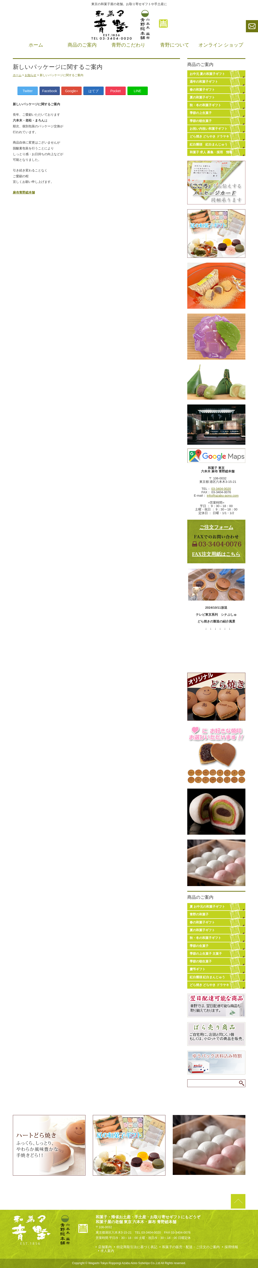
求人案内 (107, 1251)
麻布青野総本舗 (24, 192)
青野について (174, 45)
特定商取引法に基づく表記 (137, 1247)
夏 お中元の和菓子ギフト (207, 906)
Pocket (115, 91)
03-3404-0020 (221, 489)
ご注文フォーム (216, 527)
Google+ (71, 91)
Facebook (49, 91)
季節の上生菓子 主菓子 (206, 953)
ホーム (36, 45)
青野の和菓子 (199, 914)
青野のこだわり (128, 45)
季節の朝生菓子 (201, 121)
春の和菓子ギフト (202, 89)
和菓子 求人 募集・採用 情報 (211, 152)
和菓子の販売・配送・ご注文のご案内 (191, 1247)
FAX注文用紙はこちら (216, 554)
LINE (137, 91)
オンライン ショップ (220, 45)
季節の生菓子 (199, 946)
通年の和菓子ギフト (204, 81)
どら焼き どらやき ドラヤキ (209, 136)
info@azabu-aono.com (223, 495)
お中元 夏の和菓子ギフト (207, 74)
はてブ (93, 91)
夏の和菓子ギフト (202, 97)
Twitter (27, 91)
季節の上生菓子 (201, 113)
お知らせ (30, 75)
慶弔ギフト (197, 969)
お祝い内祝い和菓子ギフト (208, 128)
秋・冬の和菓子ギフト (205, 105)
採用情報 (231, 1247)
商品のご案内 (82, 45)
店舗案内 (105, 1247)
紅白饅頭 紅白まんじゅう (208, 144)
